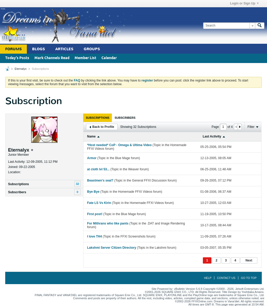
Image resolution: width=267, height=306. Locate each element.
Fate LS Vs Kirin (99, 203)
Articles (64, 49)
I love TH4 (94, 236)
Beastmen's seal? (100, 180)
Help (207, 277)
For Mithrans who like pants (108, 223)
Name (91, 136)
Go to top (249, 277)
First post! (94, 214)
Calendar (109, 58)
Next (248, 260)
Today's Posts (17, 58)
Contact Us (226, 277)
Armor (91, 158)
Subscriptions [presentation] (97, 117)
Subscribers (17, 192)
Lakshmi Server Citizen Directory (111, 247)
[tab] (97, 118)
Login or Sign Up (244, 3)
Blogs (38, 49)
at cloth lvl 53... (98, 169)
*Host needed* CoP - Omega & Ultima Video (119, 145)
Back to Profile (101, 127)
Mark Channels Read (51, 58)
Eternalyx (21, 68)
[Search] (229, 25)
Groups (92, 49)
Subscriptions (18, 184)
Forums (13, 49)
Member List (85, 58)
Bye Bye (93, 191)
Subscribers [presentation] (124, 117)
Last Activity (212, 136)
